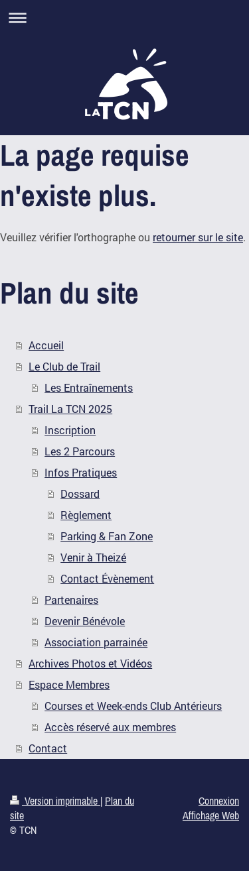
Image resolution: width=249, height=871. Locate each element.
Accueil (46, 345)
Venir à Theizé (93, 557)
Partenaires (71, 600)
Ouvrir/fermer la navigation (124, 17)
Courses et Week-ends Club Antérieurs (133, 706)
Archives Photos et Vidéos (90, 663)
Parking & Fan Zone (106, 536)
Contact (48, 748)
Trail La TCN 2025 (70, 409)
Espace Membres (69, 684)
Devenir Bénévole (84, 621)
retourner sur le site (198, 237)
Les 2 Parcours (79, 451)
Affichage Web (211, 815)
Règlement (86, 515)
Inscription (70, 430)
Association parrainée (95, 642)
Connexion (219, 801)
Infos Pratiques (80, 472)
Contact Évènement (107, 578)
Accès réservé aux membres (110, 727)
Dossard (80, 493)
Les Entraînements (88, 387)
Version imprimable (55, 801)
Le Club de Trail (64, 366)
